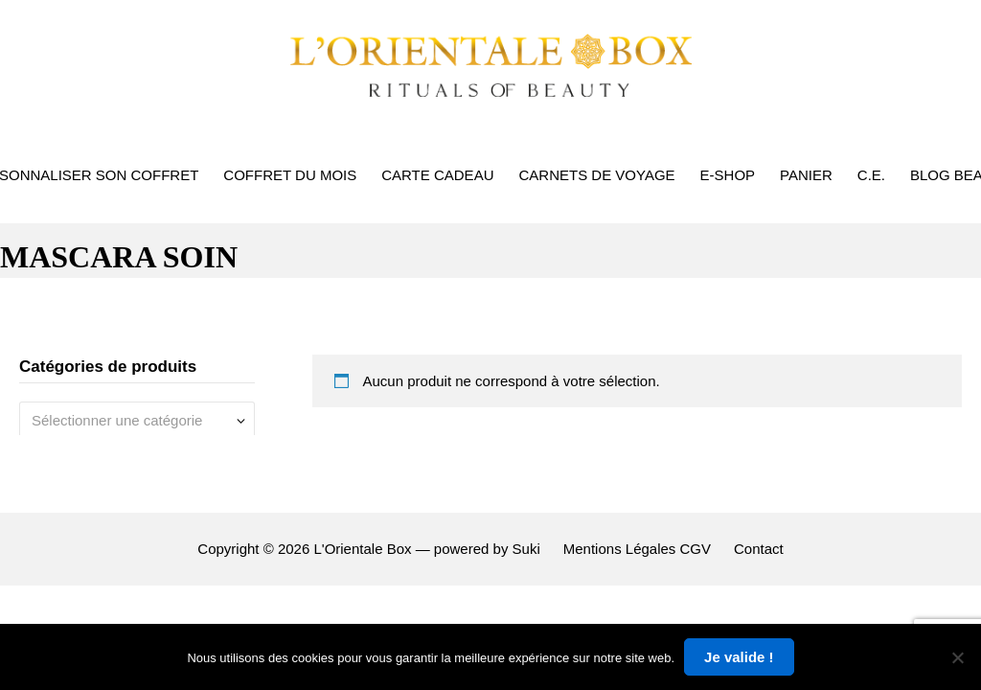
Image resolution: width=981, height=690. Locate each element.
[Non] (957, 657)
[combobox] (137, 420)
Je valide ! (739, 657)
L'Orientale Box (362, 548)
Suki (526, 548)
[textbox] (130, 420)
